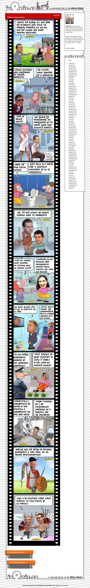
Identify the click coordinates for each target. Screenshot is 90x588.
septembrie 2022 (73, 134)
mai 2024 (71, 101)
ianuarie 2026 (72, 68)
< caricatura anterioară (15, 552)
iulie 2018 (71, 188)
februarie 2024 (72, 106)
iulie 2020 (71, 162)
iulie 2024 (71, 98)
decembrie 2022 (73, 129)
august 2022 (72, 135)
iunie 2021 (71, 147)
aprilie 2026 (71, 63)
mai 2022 (71, 140)
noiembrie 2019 (72, 167)
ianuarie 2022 (72, 144)
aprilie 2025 (71, 83)
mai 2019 (71, 175)
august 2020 (72, 160)
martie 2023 (72, 124)
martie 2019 (72, 177)
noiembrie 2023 (72, 111)
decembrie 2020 (73, 154)
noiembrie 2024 (72, 91)
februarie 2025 (72, 86)
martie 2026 (72, 65)
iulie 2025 (71, 78)
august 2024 (72, 96)
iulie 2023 (71, 117)
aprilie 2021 (71, 149)
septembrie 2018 (73, 185)
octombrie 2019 (72, 168)
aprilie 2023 (71, 122)
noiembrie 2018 (72, 181)
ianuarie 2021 (72, 152)
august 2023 (72, 116)
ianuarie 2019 (72, 180)
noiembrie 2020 (72, 155)
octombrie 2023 (72, 112)
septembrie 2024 (73, 94)
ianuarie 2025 (72, 88)
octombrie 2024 (72, 93)
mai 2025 (71, 81)
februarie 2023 (72, 126)
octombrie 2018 (72, 183)
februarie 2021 (72, 150)
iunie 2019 (71, 173)
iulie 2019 (71, 172)
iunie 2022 (71, 139)
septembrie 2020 (73, 158)
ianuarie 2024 (72, 107)
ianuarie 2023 (72, 127)
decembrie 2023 (73, 109)
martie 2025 (72, 84)
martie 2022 (72, 142)
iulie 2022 (71, 137)
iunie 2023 (71, 119)
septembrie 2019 (73, 170)
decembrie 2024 (73, 89)
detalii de (70, 48)
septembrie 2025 (73, 75)
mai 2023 (71, 121)
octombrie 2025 (72, 73)
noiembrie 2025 (72, 71)
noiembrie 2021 (72, 145)
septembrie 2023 (73, 114)
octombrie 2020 (72, 157)
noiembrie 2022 (72, 130)
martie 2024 (72, 104)
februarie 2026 (72, 66)
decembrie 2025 (73, 70)
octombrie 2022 (72, 132)
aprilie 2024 (71, 103)
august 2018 (72, 186)
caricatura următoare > (17, 562)
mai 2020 (71, 165)
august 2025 (72, 76)
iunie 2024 (71, 99)
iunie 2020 (71, 163)
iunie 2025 (71, 80)
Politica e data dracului (15, 17)
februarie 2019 (72, 178)
